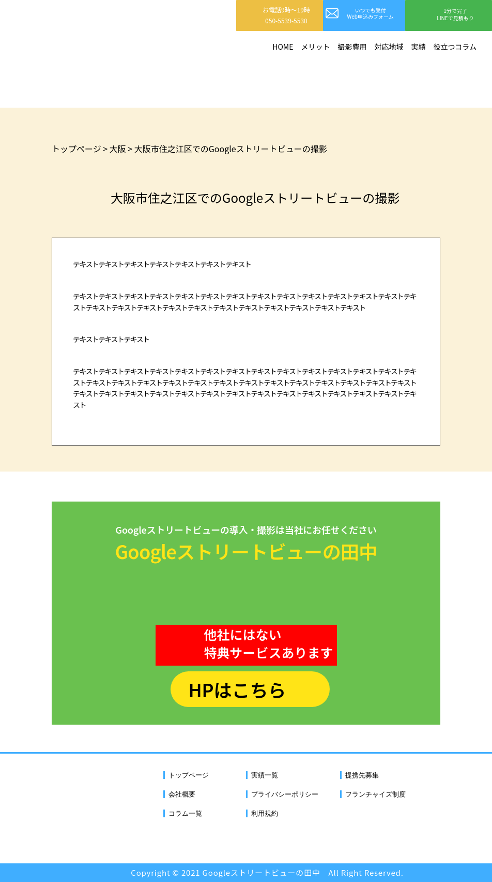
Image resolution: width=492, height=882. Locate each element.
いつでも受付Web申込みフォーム (370, 13)
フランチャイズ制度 (375, 794)
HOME (282, 46)
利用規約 (264, 813)
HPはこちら (237, 689)
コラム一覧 (185, 813)
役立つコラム (454, 46)
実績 (418, 46)
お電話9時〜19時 (286, 15)
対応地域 (388, 46)
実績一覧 (264, 775)
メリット (315, 46)
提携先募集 (362, 775)
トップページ (188, 775)
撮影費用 (351, 46)
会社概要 (181, 794)
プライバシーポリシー (284, 794)
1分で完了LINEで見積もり (455, 14)
